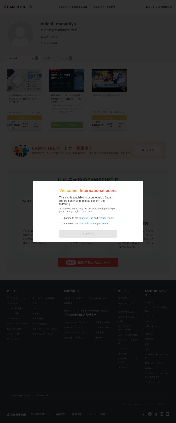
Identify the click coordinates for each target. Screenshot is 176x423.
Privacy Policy (105, 218)
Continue (88, 233)
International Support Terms (93, 223)
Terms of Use (86, 218)
